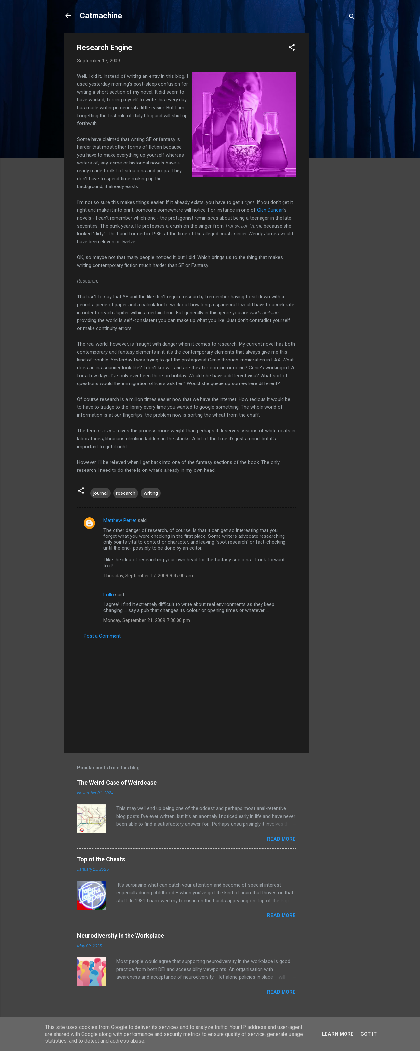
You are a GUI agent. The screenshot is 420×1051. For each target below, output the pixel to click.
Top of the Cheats (101, 859)
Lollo (108, 595)
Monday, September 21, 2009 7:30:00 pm (146, 620)
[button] (292, 48)
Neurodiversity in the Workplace (120, 935)
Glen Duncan (270, 210)
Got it (368, 1034)
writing (151, 493)
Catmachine (101, 15)
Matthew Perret (119, 520)
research (125, 493)
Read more (281, 839)
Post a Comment (102, 636)
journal (100, 493)
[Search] (352, 18)
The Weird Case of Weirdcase (117, 782)
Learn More (338, 1034)
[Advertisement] (335, 131)
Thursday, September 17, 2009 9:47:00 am (148, 576)
